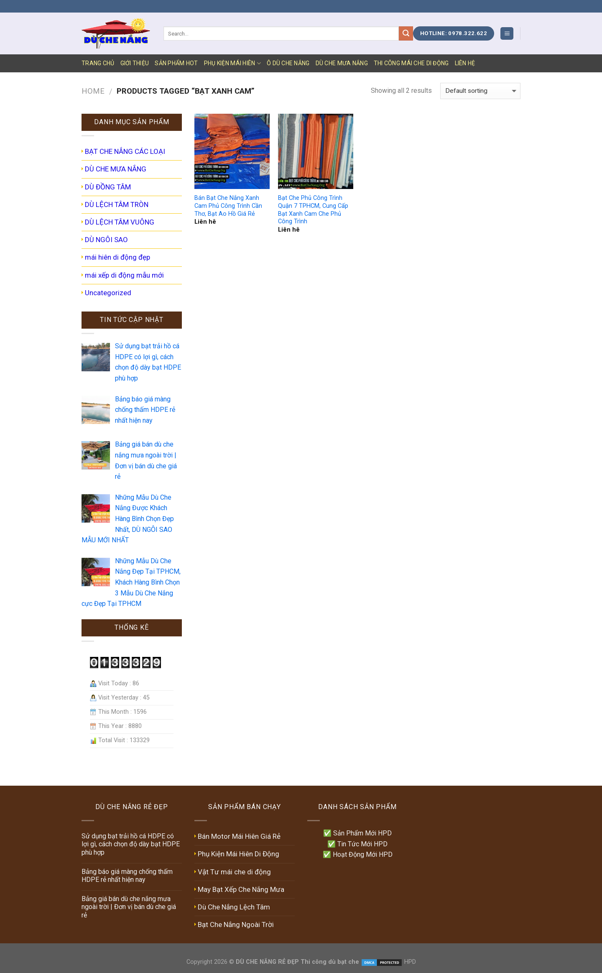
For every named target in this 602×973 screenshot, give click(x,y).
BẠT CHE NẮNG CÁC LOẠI (125, 151)
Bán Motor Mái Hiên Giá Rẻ (239, 836)
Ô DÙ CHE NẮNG (288, 63)
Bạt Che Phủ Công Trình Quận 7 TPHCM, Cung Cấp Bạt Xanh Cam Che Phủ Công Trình (313, 209)
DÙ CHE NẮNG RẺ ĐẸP (267, 961)
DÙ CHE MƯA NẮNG (342, 63)
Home (93, 91)
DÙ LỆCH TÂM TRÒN (116, 204)
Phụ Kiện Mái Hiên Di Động (238, 854)
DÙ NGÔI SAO (106, 239)
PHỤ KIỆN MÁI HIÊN (232, 63)
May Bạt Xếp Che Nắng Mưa (241, 889)
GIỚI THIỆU (134, 63)
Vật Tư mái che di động (234, 872)
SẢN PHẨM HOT (176, 63)
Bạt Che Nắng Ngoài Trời (236, 924)
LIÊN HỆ (465, 63)
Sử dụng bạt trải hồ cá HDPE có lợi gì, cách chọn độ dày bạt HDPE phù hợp (131, 844)
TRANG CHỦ (98, 63)
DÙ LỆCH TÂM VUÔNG (119, 222)
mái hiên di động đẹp (117, 257)
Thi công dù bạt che (329, 961)
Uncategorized (108, 293)
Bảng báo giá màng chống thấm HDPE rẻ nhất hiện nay (127, 876)
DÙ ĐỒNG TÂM (108, 187)
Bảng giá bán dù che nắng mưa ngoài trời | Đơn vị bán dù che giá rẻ (129, 907)
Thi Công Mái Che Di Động (411, 63)
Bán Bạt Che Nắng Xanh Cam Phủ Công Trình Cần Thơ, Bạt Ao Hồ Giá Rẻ (228, 205)
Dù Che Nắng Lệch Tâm (234, 907)
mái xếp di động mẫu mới (124, 275)
